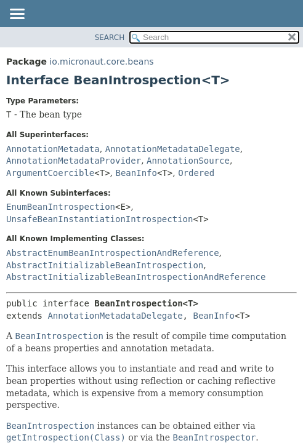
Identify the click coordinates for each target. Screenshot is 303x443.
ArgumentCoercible (50, 173)
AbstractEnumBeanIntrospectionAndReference (112, 253)
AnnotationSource (188, 161)
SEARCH (110, 37)
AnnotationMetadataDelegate (172, 149)
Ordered (196, 173)
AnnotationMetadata (53, 149)
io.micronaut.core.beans (101, 61)
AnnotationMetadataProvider (73, 161)
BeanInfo (136, 173)
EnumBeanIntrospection (60, 207)
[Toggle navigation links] (16, 14)
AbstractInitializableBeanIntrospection (104, 265)
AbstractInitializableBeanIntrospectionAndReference (135, 277)
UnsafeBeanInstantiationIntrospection (99, 219)
